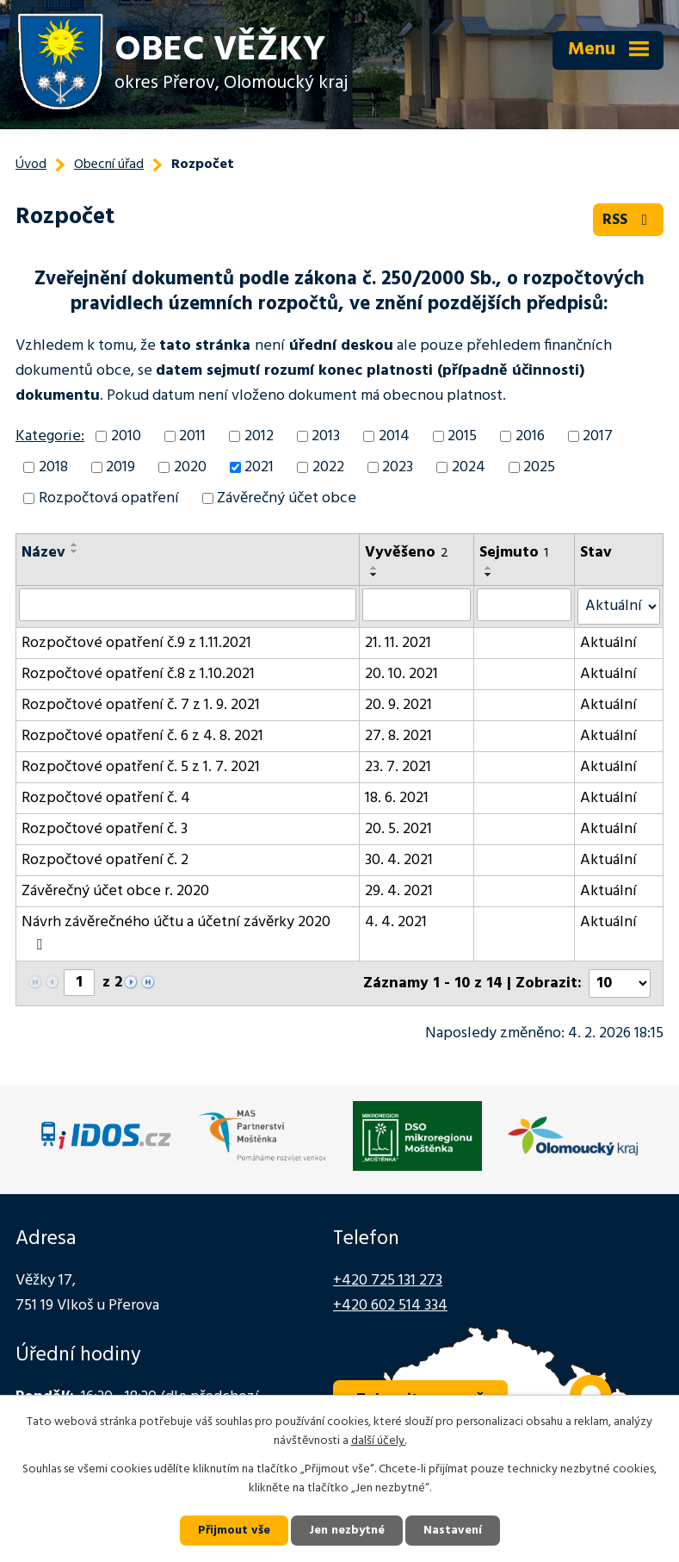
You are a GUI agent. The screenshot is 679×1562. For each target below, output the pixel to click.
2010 (126, 436)
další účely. (378, 1442)
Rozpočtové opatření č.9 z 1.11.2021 (136, 643)
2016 (530, 436)
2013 (326, 436)
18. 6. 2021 (397, 798)
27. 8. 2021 (398, 736)
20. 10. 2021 (401, 674)
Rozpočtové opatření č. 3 (105, 829)
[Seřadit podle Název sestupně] (74, 551)
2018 (53, 467)
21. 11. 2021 (398, 643)
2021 (259, 467)
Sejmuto (513, 552)
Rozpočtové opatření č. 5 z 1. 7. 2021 (141, 767)
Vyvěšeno (406, 552)
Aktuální (608, 643)
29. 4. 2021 (399, 891)
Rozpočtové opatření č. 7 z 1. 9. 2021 (141, 705)
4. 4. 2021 (396, 922)
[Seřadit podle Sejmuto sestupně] (488, 574)
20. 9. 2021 (398, 705)
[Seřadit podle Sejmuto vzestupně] (488, 567)
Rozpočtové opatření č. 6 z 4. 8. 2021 (142, 736)
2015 (462, 436)
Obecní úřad (109, 164)
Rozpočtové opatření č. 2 (105, 860)
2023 (397, 467)
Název (43, 552)
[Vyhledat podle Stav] (618, 606)
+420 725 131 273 (387, 1280)
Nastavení (452, 1530)
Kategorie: (49, 436)
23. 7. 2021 (398, 767)
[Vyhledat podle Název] (187, 604)
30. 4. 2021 (399, 860)
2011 (192, 436)
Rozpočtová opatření (109, 498)
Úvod (30, 164)
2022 (328, 467)
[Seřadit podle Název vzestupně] (74, 544)
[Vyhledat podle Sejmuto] (524, 604)
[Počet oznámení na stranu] (620, 983)
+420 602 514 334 (390, 1305)
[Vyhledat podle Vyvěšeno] (416, 604)
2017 (598, 436)
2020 (190, 467)
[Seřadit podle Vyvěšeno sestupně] (374, 574)
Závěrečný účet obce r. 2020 (115, 891)
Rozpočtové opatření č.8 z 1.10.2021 (138, 674)
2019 (120, 467)
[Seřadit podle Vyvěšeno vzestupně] (374, 567)
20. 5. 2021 (398, 829)
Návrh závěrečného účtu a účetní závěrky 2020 (176, 931)
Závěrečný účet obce (286, 498)
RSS (628, 220)
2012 (259, 436)
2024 (468, 467)
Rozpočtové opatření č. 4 (106, 798)
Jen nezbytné (347, 1530)
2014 (394, 436)
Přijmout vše (234, 1530)
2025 (539, 467)
